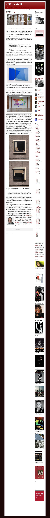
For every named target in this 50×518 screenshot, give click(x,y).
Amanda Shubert (37, 151)
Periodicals (37, 159)
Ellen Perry (37, 164)
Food (36, 163)
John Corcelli (37, 131)
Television (37, 129)
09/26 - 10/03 (37, 193)
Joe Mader (37, 156)
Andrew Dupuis (37, 160)
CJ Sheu (36, 143)
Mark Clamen (37, 136)
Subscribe (39, 9)
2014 (36, 235)
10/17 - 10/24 (37, 190)
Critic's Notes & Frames (38, 152)
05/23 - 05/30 (37, 211)
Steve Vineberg (37, 125)
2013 (36, 236)
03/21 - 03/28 (37, 219)
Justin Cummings (37, 132)
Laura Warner (37, 149)
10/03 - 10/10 (37, 192)
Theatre (36, 127)
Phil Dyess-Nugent (37, 140)
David (35, 242)
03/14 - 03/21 (37, 220)
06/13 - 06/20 (37, 208)
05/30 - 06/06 (37, 210)
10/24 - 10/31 (37, 189)
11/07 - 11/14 (37, 188)
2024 (36, 178)
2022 (36, 180)
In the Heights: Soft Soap (38, 207)
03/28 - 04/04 (37, 218)
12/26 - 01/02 (37, 182)
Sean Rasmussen (37, 173)
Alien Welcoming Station (37, 245)
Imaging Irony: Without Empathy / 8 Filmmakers (41, 97)
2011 (36, 238)
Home (6, 9)
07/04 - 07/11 (37, 203)
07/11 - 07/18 (37, 202)
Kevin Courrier (37, 128)
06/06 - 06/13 (37, 209)
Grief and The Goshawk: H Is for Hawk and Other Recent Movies (41, 94)
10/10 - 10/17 (37, 191)
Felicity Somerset (37, 171)
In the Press (9, 9)
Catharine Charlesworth (38, 161)
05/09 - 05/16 (37, 213)
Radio (36, 172)
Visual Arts (37, 139)
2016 (36, 233)
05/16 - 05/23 (37, 212)
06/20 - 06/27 (37, 205)
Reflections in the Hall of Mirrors (39, 169)
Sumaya (36, 256)
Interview (36, 135)
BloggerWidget (42, 121)
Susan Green (37, 141)
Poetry (36, 155)
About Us (32, 9)
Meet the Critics (20, 9)
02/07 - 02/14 (37, 224)
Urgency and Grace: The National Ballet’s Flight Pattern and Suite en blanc (41, 102)
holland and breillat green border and (39, 253)
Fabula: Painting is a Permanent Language (14, 12)
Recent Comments (14, 9)
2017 (36, 232)
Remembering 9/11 (38, 165)
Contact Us (35, 9)
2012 (36, 237)
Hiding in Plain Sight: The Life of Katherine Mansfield (40, 90)
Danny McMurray (37, 147)
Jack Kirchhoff (37, 157)
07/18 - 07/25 (37, 201)
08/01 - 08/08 (37, 199)
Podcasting (37, 168)
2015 (36, 234)
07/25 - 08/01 (37, 200)
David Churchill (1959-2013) (26, 9)
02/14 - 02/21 (37, 223)
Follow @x (36, 42)
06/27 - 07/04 (37, 204)
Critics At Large (14, 3)
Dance (36, 137)
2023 (36, 179)
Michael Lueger (37, 145)
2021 (36, 181)
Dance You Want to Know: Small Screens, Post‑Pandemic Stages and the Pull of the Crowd (40, 115)
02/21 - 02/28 (37, 222)
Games (36, 144)
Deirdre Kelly (37, 133)
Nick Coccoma (37, 148)
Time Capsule (37, 167)
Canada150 (37, 153)
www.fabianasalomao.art (29, 215)
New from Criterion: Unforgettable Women (40, 119)
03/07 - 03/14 (37, 221)
